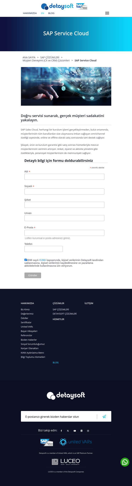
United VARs (27, 326)
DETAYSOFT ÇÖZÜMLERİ (65, 313)
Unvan (28, 213)
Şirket (27, 199)
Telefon (28, 244)
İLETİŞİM (89, 303)
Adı (27, 171)
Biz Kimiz (25, 309)
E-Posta (29, 227)
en (42, 13)
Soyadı (29, 186)
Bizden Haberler (29, 339)
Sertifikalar (26, 322)
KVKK (42, 260)
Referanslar (26, 335)
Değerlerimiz (27, 313)
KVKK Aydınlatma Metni (32, 352)
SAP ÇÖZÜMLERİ (61, 309)
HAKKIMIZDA (30, 13)
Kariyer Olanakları (30, 348)
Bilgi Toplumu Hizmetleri (33, 357)
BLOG (51, 13)
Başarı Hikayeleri (29, 331)
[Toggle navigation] (107, 13)
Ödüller (24, 318)
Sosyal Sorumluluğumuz (33, 344)
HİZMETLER (58, 319)
